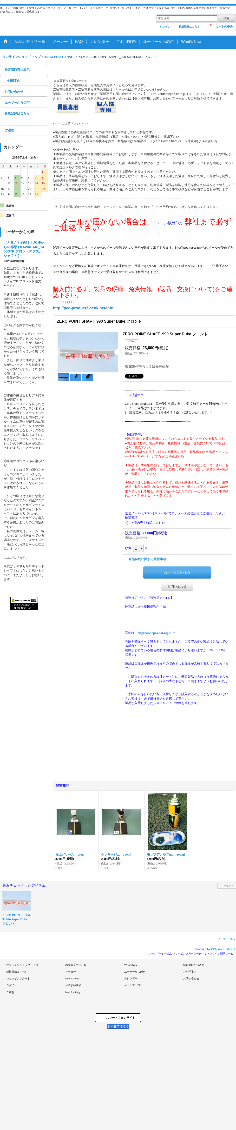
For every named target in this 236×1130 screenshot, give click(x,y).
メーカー (70, 971)
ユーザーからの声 (17, 102)
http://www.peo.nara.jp (153, 633)
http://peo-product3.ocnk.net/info (83, 308)
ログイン (165, 26)
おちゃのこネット (223, 949)
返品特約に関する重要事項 (147, 559)
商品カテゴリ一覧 (75, 965)
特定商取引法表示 (17, 70)
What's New (130, 965)
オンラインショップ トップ (22, 965)
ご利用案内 (12, 81)
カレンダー (131, 978)
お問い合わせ (14, 91)
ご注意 (9, 130)
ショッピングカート (18, 978)
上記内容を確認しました (148, 523)
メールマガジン (133, 985)
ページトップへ (226, 939)
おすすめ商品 (73, 985)
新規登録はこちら (189, 26)
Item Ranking (72, 992)
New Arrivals (72, 978)
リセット (228, 885)
